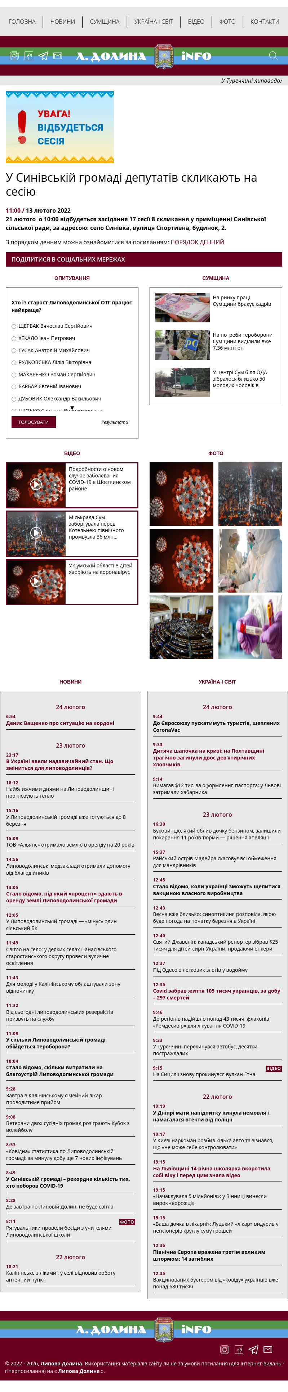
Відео (196, 22)
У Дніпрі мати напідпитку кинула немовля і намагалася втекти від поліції (211, 1116)
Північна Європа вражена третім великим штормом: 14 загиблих (209, 1255)
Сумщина (105, 22)
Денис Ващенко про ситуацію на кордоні (60, 723)
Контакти (265, 22)
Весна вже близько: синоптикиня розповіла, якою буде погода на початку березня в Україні (214, 917)
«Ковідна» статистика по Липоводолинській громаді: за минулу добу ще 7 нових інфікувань (64, 1154)
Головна (22, 22)
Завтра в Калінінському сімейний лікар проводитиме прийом (54, 1099)
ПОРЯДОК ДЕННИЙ (197, 242)
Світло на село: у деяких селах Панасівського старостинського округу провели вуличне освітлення (61, 956)
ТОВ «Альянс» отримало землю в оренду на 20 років (70, 844)
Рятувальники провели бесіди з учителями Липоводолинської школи (59, 1231)
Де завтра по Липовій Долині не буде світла (60, 1206)
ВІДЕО (72, 453)
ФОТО (215, 453)
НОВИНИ (70, 682)
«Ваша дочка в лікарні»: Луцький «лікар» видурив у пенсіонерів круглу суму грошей (216, 1227)
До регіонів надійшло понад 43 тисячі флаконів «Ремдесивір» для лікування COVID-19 (211, 1022)
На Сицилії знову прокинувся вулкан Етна (204, 1074)
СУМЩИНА (215, 278)
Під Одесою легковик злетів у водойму (200, 969)
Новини (62, 22)
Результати (114, 422)
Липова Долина (78, 1371)
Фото (228, 22)
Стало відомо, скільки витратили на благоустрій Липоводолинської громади (60, 1071)
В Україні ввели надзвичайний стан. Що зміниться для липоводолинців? (59, 764)
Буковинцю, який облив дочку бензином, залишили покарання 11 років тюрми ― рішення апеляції (217, 834)
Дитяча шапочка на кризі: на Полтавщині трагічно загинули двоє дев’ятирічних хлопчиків (208, 757)
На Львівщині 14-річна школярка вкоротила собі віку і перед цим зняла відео (212, 1172)
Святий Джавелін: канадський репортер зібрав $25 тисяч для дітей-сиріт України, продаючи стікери (215, 945)
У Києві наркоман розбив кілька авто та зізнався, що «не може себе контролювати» (213, 1144)
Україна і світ (153, 22)
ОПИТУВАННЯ (72, 278)
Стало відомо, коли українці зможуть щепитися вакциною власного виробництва (217, 890)
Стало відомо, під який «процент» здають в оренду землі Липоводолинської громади (64, 897)
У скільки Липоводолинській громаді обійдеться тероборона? (56, 1043)
